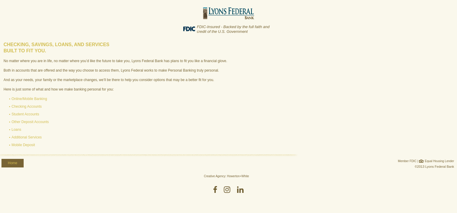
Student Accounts (25, 114)
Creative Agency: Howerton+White (226, 176)
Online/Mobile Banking (29, 99)
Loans (16, 130)
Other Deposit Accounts (30, 122)
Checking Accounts (27, 106)
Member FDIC (407, 161)
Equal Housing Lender (439, 161)
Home (12, 163)
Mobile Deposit (23, 145)
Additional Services (27, 137)
